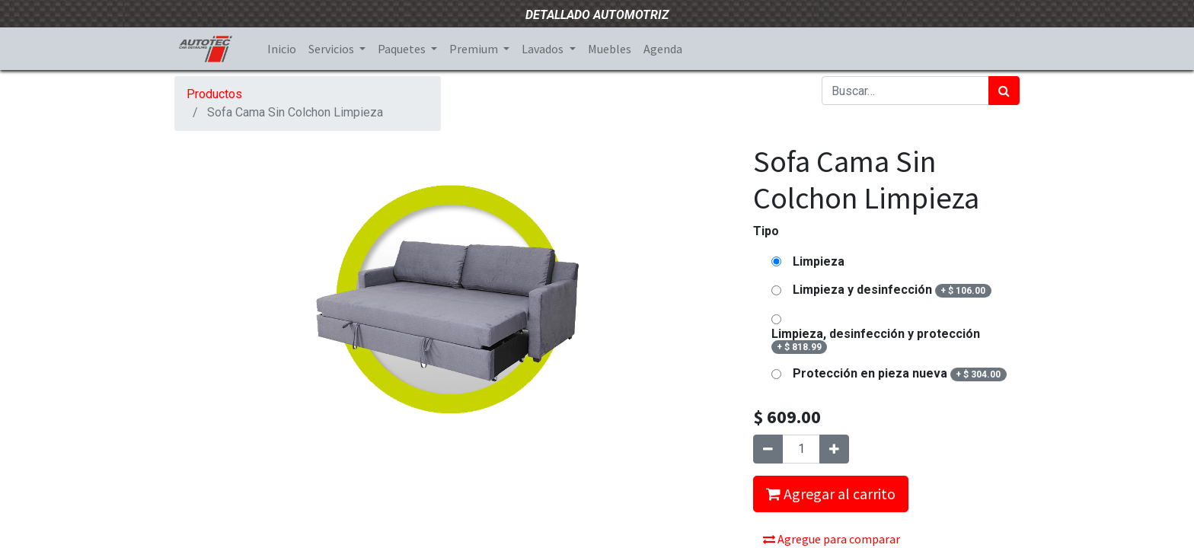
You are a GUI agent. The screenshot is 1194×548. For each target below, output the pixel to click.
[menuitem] (281, 48)
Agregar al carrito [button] (831, 493)
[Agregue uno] (834, 449)
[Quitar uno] (768, 449)
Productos (214, 94)
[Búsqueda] (1004, 90)
